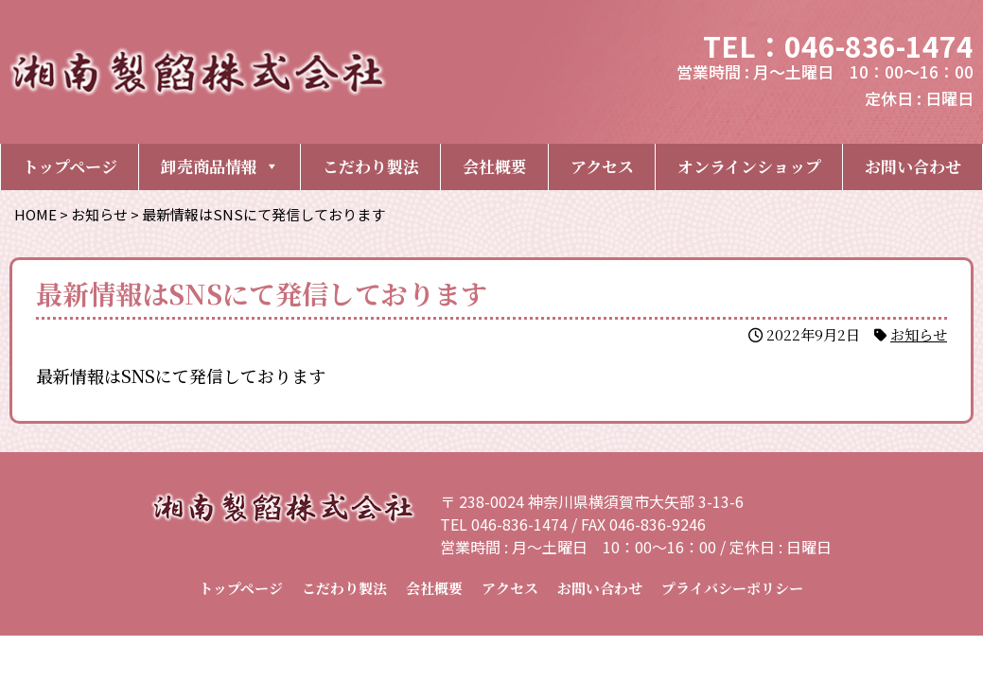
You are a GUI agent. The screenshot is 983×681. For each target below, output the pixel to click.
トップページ (70, 166)
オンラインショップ (749, 166)
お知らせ (918, 334)
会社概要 (495, 166)
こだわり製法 (371, 166)
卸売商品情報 (220, 166)
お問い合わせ (913, 166)
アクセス (602, 166)
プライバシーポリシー (732, 588)
